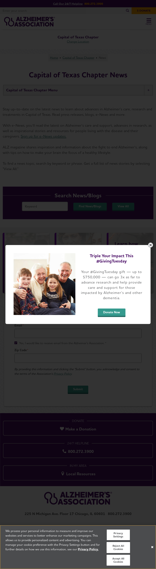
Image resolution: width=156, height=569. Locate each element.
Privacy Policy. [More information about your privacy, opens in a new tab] (88, 549)
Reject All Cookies (118, 547)
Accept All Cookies (118, 560)
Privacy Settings (118, 535)
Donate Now (111, 312)
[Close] (152, 547)
